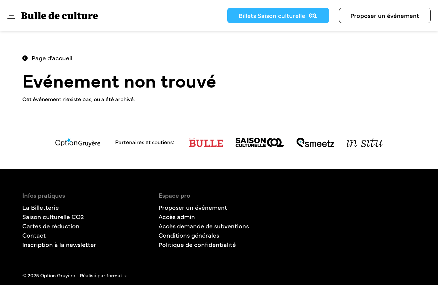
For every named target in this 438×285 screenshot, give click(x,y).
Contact (34, 235)
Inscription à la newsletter (59, 244)
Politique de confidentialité (197, 244)
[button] (11, 16)
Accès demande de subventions (203, 226)
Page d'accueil (47, 58)
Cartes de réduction (51, 226)
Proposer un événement (384, 15)
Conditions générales (188, 235)
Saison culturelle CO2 (53, 216)
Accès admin (176, 216)
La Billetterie (40, 207)
